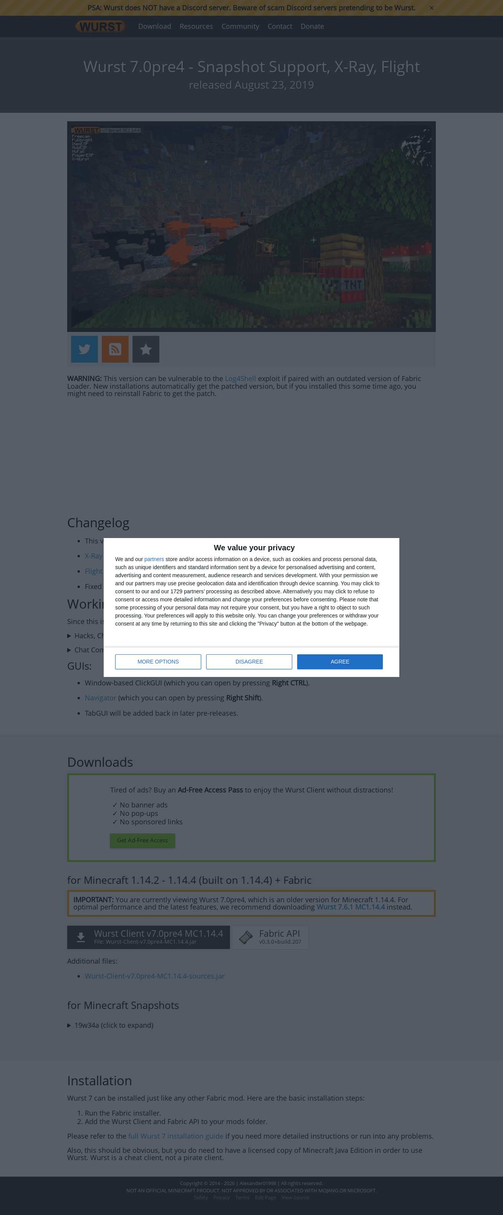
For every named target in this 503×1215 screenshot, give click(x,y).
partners (154, 559)
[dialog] (251, 607)
